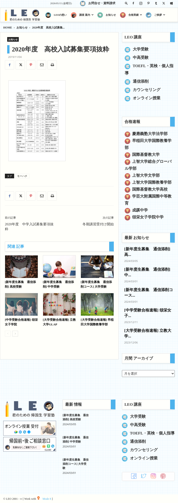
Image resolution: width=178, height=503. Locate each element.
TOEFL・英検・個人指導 (152, 433)
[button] (126, 3)
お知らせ (22, 27)
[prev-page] (8, 333)
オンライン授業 (146, 98)
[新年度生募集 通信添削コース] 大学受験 (76, 464)
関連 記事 (15, 246)
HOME (7, 27)
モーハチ (22, 176)
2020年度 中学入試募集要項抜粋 (29, 226)
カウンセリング (146, 90)
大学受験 (141, 49)
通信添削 (141, 81)
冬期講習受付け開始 (98, 224)
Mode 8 (44, 498)
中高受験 (141, 57)
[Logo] (23, 15)
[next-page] (15, 333)
